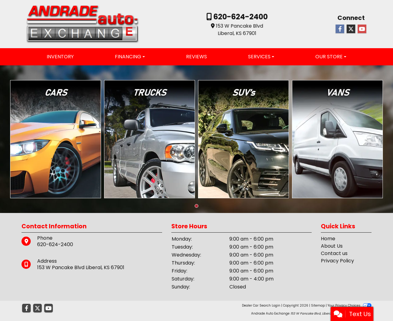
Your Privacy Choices (350, 305)
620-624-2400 (240, 17)
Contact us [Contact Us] (334, 253)
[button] (196, 206)
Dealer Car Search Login (261, 305)
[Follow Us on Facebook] (340, 29)
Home (328, 238)
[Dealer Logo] (82, 23)
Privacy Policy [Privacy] (337, 260)
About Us (332, 245)
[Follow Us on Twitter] (351, 29)
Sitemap (318, 305)
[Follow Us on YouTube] (362, 29)
